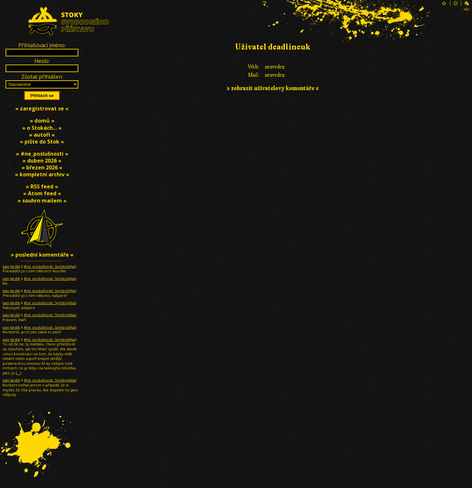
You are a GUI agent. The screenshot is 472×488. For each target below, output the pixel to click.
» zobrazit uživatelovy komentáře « (272, 88)
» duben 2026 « (42, 160)
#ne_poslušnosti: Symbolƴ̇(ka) (50, 266)
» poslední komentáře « (42, 254)
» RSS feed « (42, 186)
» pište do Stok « (42, 141)
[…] (18, 372)
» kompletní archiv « (42, 174)
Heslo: (41, 61)
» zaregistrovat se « (42, 108)
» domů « (42, 120)
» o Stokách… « (42, 127)
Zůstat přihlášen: (42, 76)
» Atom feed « (42, 193)
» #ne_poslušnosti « (42, 153)
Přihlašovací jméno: (42, 45)
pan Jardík (11, 266)
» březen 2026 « (42, 167)
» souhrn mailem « (42, 200)
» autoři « (42, 134)
